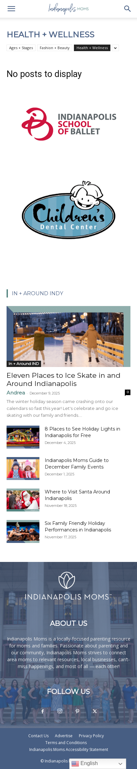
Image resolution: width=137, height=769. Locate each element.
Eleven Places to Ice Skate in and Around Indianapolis (64, 379)
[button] (11, 9)
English (84, 764)
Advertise (64, 736)
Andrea (16, 393)
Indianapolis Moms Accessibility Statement (68, 749)
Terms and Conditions (66, 742)
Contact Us (38, 736)
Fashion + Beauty (55, 47)
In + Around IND (24, 363)
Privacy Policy (91, 736)
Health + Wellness (92, 47)
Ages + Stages (21, 47)
